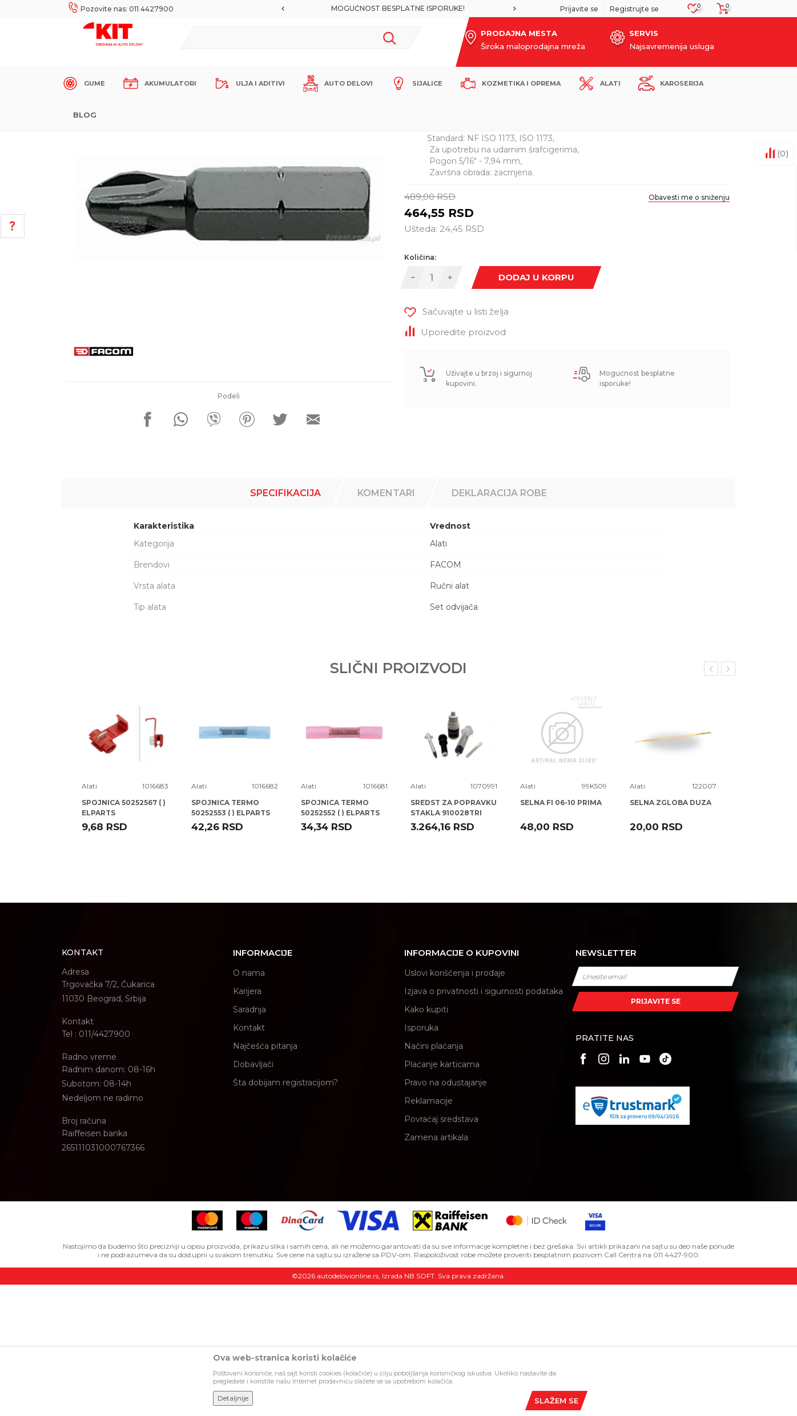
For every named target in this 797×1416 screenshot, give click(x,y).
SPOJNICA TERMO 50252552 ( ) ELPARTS (340, 939)
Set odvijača (454, 738)
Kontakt (249, 1159)
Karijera (247, 1122)
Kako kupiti (426, 1141)
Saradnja (249, 1141)
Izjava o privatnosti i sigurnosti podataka (483, 1122)
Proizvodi (229, 140)
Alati (261, 140)
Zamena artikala (436, 1269)
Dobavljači (253, 1195)
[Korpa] (719, 12)
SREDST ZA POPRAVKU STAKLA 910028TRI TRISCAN (453, 944)
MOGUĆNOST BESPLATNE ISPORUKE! (398, 8)
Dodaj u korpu (536, 408)
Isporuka (421, 1159)
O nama (249, 1104)
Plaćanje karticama (442, 1195)
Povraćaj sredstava (441, 1250)
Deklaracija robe (499, 624)
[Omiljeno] (693, 11)
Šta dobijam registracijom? (285, 1214)
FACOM (445, 696)
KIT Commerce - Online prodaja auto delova (134, 140)
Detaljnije (233, 1398)
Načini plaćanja (433, 1177)
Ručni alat (449, 717)
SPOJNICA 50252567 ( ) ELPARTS (124, 939)
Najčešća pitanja (265, 1177)
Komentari (386, 624)
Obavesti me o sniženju (689, 328)
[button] (301, 37)
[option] (398, 8)
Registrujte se (634, 9)
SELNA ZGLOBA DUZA (670, 934)
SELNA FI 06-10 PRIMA (561, 934)
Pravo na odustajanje (445, 1214)
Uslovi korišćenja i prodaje (454, 1104)
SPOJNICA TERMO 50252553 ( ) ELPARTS (230, 939)
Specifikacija (285, 624)
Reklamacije (428, 1232)
